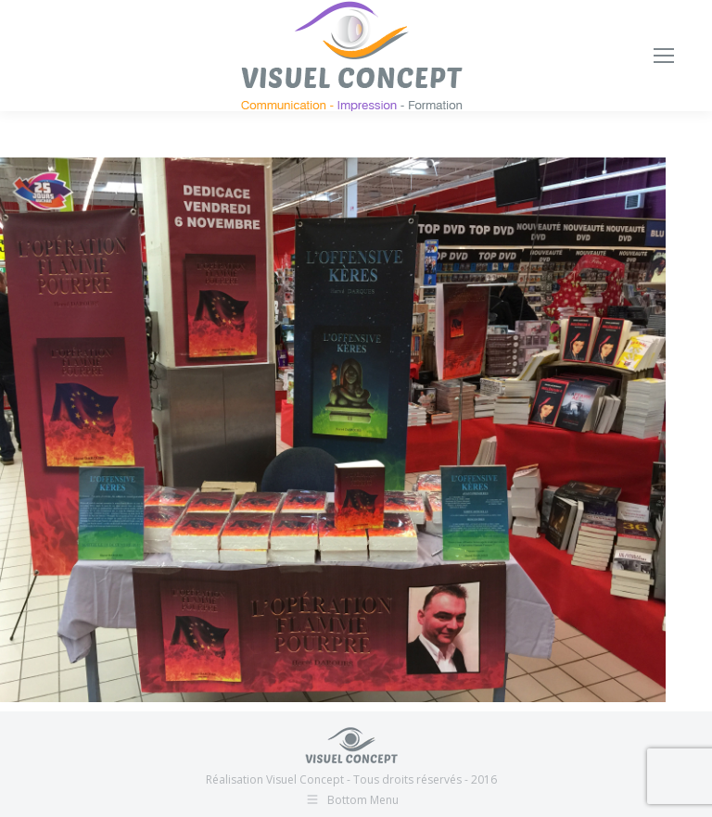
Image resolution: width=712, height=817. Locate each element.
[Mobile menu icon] (664, 55)
